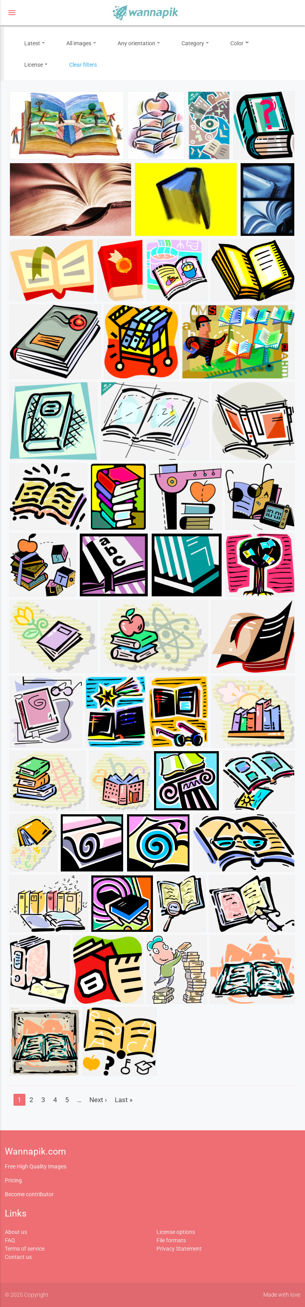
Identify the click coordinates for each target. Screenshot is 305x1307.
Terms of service (24, 1248)
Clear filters (83, 65)
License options (175, 1232)
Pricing (13, 1180)
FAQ (10, 1240)
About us (16, 1232)
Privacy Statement (179, 1248)
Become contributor (29, 1194)
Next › (98, 1100)
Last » (124, 1100)
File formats (171, 1240)
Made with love (281, 1295)
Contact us (18, 1257)
